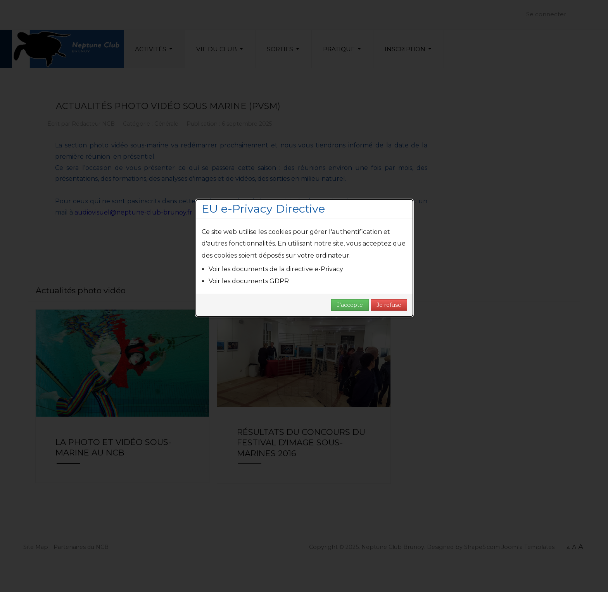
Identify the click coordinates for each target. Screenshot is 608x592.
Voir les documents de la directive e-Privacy (276, 269)
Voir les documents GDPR (249, 281)
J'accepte (350, 304)
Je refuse (389, 304)
